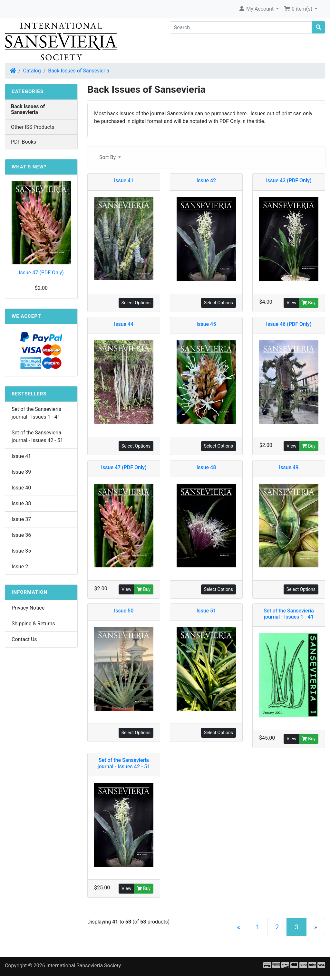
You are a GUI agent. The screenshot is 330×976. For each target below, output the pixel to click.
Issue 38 (21, 503)
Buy (308, 302)
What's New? (29, 167)
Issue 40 (21, 488)
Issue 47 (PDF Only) (41, 273)
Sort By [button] (108, 157)
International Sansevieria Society (83, 965)
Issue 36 (21, 535)
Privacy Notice (28, 608)
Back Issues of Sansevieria (78, 71)
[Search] (241, 27)
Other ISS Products (32, 127)
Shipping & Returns (33, 624)
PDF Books (23, 142)
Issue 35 (21, 551)
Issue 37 (21, 519)
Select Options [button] (135, 302)
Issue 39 (21, 472)
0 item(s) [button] (299, 9)
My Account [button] (256, 9)
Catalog (32, 71)
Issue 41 (21, 456)
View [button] (291, 302)
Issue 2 (20, 567)
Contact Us (24, 639)
